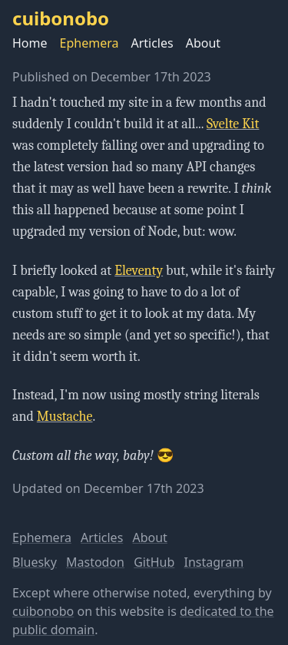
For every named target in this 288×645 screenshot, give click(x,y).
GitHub (154, 562)
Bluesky (34, 562)
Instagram (214, 562)
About (203, 43)
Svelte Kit (233, 124)
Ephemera (89, 43)
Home (30, 43)
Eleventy (138, 271)
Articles (152, 43)
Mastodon (95, 562)
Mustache (65, 416)
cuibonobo (43, 611)
